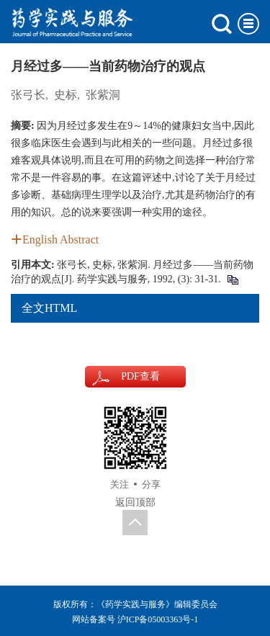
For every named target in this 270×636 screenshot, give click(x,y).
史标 (65, 95)
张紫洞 (103, 95)
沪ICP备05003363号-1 (158, 619)
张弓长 (28, 95)
